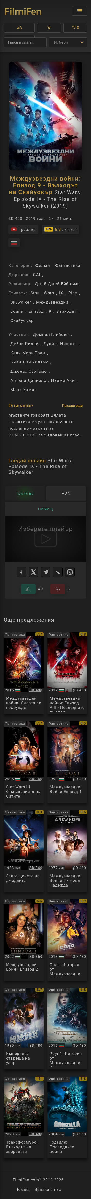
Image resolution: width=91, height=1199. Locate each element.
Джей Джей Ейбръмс (57, 283)
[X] (33, 572)
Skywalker (20, 302)
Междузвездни (52, 302)
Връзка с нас (48, 1189)
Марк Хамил (23, 389)
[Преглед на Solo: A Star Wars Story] (67, 940)
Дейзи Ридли (24, 343)
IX (61, 293)
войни (17, 311)
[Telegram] (45, 572)
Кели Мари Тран (27, 352)
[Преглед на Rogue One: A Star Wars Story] (67, 1028)
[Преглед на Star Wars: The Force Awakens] (24, 673)
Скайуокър (21, 320)
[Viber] (58, 572)
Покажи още (72, 405)
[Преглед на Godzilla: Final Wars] (67, 1117)
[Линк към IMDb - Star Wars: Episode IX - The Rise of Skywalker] (60, 229)
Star (34, 293)
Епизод (36, 311)
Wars (49, 293)
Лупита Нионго (59, 343)
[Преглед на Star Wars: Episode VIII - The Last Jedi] (67, 673)
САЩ (38, 274)
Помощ (22, 1189)
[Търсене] (25, 42)
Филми (42, 265)
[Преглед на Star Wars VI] (24, 851)
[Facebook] (21, 572)
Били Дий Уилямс (29, 362)
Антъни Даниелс (28, 380)
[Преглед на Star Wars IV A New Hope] (67, 851)
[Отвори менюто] (79, 11)
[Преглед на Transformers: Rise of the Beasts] (24, 1117)
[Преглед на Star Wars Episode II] (24, 940)
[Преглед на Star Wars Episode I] (67, 762)
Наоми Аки (63, 380)
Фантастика (68, 265)
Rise (72, 293)
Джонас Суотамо (28, 371)
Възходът (66, 311)
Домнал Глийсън (51, 334)
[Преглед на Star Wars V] (24, 1028)
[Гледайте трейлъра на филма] (23, 229)
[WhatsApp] (70, 572)
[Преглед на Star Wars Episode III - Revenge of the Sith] (24, 762)
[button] (19, 28)
